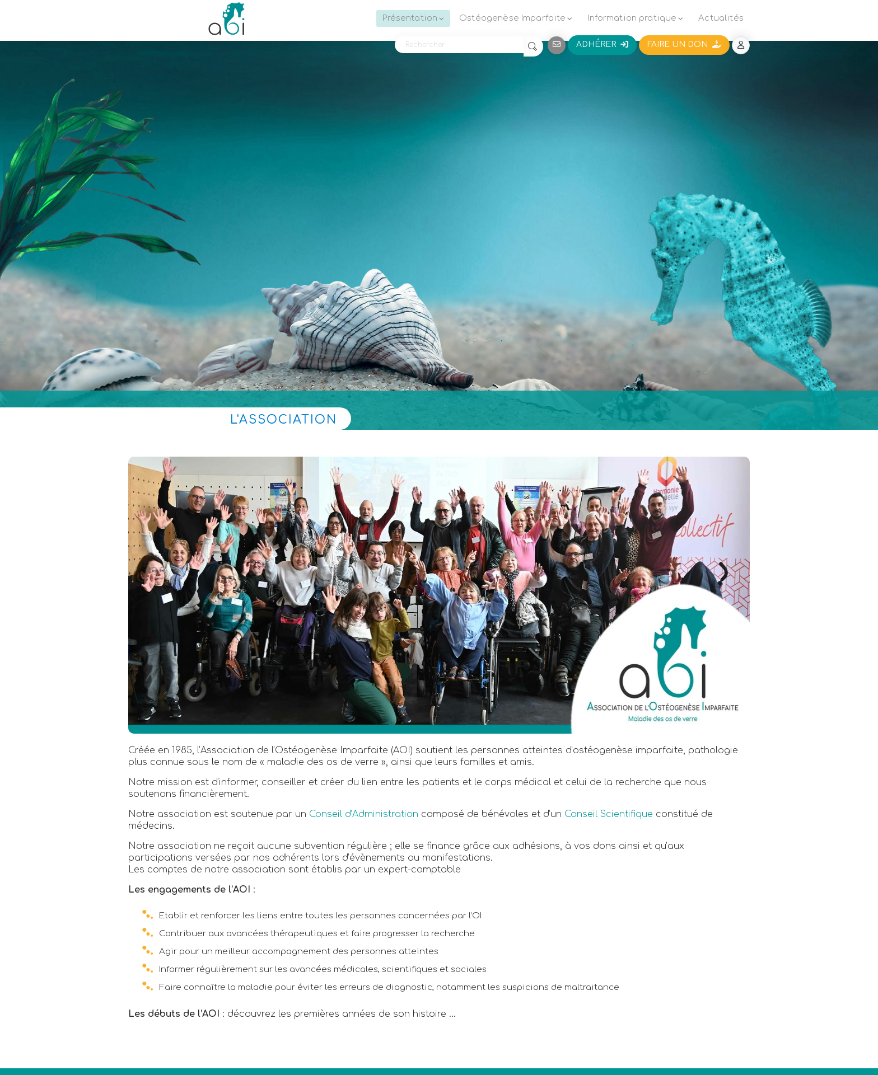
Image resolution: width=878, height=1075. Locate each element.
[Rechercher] (459, 44)
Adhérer (602, 44)
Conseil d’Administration (363, 814)
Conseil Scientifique (608, 814)
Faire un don (684, 44)
